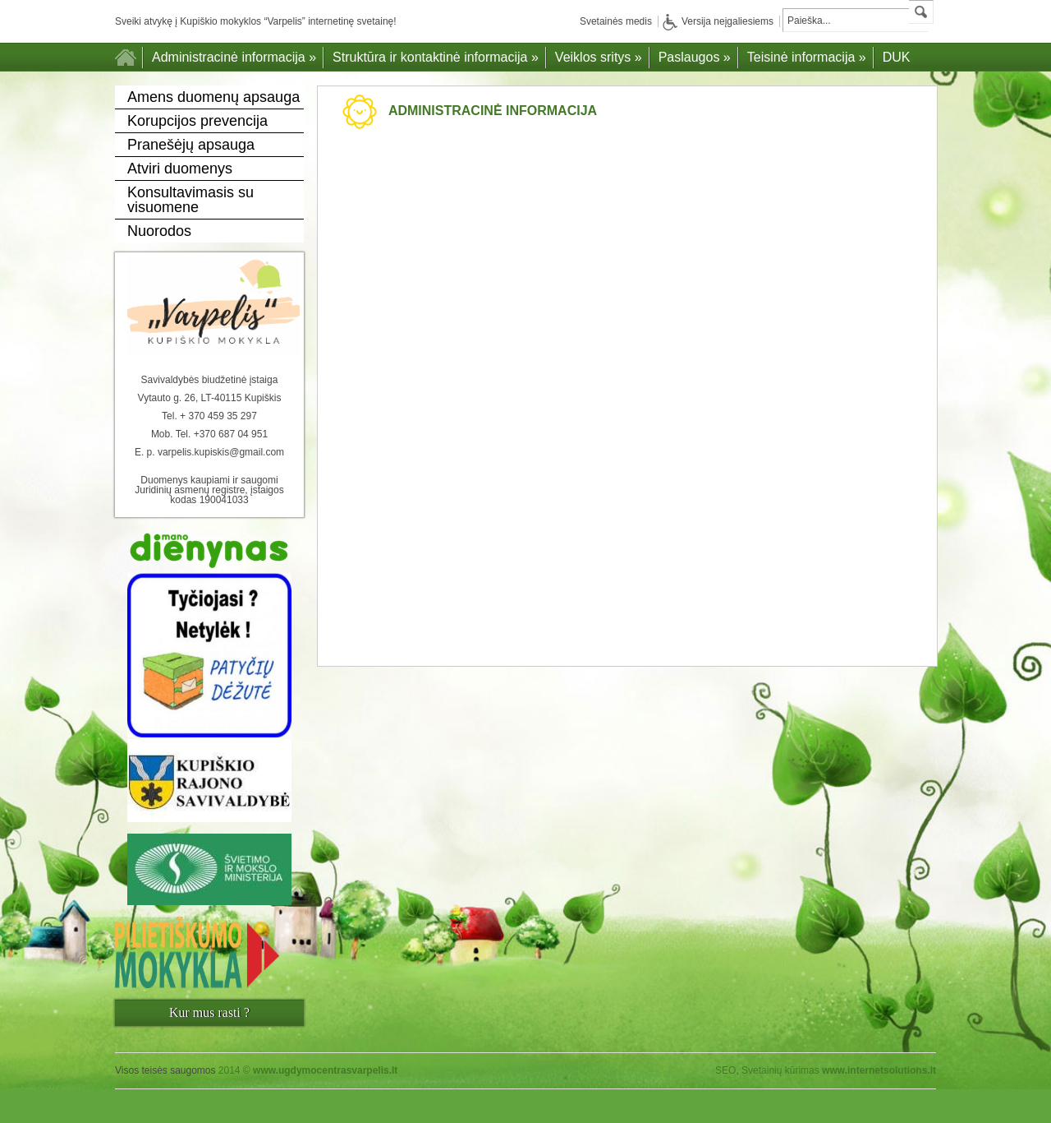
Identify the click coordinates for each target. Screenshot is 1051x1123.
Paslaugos (695, 57)
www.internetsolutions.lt (879, 1070)
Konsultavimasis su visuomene (190, 199)
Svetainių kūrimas (780, 1070)
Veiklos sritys (598, 57)
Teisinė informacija (806, 57)
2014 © (308, 1070)
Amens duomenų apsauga (213, 97)
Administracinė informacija (234, 57)
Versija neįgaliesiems (718, 21)
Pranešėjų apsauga (191, 144)
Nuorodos (159, 231)
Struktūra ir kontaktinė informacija (436, 57)
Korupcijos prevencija (197, 121)
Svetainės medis (616, 21)
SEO (725, 1070)
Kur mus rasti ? (209, 1012)
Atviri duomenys (179, 168)
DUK (897, 57)
